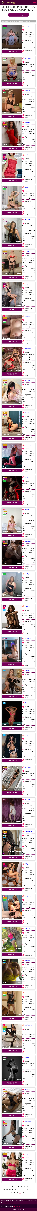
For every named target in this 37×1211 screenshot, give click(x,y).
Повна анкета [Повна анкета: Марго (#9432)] (12, 728)
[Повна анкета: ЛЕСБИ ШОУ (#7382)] (12, 359)
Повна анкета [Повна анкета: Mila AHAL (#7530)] (12, 1051)
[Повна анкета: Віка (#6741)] (12, 230)
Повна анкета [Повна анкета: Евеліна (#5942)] (12, 1018)
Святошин (26, 928)
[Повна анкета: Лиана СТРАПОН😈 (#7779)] (12, 842)
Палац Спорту (27, 252)
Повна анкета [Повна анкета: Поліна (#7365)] (12, 1147)
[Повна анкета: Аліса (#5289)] (12, 971)
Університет (26, 284)
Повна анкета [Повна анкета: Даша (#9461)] (12, 148)
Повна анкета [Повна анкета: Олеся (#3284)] (12, 567)
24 (11, 1192)
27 (20, 1192)
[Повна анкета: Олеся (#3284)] (12, 552)
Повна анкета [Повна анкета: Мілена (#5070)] (12, 889)
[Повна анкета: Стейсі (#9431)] (12, 681)
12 (4, 1189)
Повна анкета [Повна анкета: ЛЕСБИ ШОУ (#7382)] (12, 374)
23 (8, 1192)
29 (26, 1192)
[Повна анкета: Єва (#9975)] (12, 294)
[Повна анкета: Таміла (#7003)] (12, 488)
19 (24, 1189)
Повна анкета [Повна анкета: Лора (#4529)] (12, 406)
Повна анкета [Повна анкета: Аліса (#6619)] (12, 599)
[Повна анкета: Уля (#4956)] (12, 198)
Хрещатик (26, 123)
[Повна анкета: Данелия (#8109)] (12, 423)
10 (30, 1186)
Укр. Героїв (26, 26)
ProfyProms (16, 1206)
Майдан (25, 187)
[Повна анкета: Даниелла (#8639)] (12, 327)
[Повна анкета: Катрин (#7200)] (12, 520)
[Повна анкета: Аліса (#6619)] (12, 584)
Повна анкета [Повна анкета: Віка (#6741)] (12, 245)
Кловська (26, 961)
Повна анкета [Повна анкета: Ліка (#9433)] (12, 760)
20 (27, 1189)
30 (29, 1192)
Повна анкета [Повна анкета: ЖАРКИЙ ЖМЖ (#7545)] (12, 922)
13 (7, 1189)
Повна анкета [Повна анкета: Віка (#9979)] (12, 632)
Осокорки (26, 606)
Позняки (25, 670)
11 (33, 1186)
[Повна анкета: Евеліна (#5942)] (12, 1003)
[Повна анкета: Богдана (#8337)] (12, 455)
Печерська (26, 90)
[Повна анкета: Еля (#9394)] (12, 1068)
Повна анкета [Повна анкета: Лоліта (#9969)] (12, 180)
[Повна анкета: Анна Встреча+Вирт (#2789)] (12, 939)
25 (14, 1192)
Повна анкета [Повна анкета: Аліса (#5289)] (12, 986)
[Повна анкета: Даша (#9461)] (12, 133)
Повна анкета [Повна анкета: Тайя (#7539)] (12, 664)
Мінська (25, 703)
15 (13, 1189)
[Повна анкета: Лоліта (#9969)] (12, 165)
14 (10, 1189)
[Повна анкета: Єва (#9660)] (12, 101)
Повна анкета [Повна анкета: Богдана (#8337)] (12, 470)
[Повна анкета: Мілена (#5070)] (12, 874)
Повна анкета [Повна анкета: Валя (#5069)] (12, 793)
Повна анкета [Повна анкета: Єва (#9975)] (12, 309)
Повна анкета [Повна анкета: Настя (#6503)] (12, 84)
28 (23, 1192)
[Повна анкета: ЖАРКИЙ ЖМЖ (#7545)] (12, 907)
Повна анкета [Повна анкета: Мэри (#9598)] (12, 277)
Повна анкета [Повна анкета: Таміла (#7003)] (12, 503)
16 (15, 1189)
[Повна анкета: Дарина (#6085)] (12, 1100)
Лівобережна (27, 1025)
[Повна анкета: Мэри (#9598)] (12, 262)
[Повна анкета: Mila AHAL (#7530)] (12, 1036)
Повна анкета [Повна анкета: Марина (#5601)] (12, 51)
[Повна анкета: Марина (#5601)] (12, 37)
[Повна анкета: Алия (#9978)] (12, 810)
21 (30, 1189)
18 (21, 1189)
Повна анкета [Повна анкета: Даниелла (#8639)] (12, 342)
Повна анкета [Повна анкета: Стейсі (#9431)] (12, 696)
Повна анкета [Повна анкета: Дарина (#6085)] (12, 1115)
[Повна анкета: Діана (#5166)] (12, 1164)
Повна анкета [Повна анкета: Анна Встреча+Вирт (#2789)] (12, 954)
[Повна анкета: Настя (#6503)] (12, 69)
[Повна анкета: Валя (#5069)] (12, 778)
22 (33, 1189)
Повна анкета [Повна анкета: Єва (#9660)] (12, 116)
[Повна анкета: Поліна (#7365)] (12, 1132)
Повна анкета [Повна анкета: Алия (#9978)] (12, 825)
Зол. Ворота (26, 155)
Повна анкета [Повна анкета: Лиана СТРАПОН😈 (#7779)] (12, 857)
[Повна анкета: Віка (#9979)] (12, 617)
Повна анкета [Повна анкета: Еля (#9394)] (12, 1083)
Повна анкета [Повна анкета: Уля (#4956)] (12, 213)
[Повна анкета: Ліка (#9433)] (12, 746)
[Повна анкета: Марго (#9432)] (12, 713)
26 (17, 1192)
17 (18, 1189)
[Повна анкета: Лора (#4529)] (12, 391)
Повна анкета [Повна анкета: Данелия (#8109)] (12, 438)
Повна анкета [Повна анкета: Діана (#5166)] (12, 1179)
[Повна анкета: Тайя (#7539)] (12, 649)
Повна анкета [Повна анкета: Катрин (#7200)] (12, 535)
